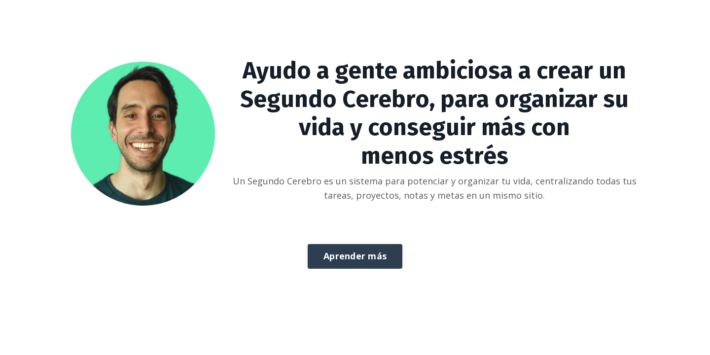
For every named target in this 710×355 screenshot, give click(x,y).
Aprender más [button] (355, 256)
